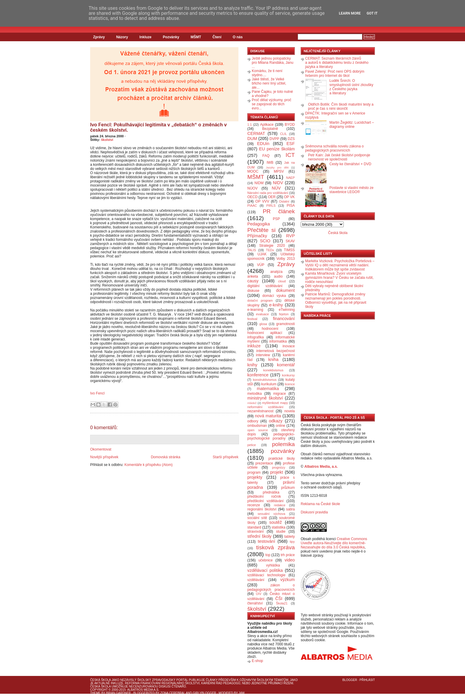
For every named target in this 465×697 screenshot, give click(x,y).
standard (254, 527)
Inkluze (145, 37)
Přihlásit (367, 680)
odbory (252, 421)
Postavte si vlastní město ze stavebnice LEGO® (351, 190)
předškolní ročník (264, 496)
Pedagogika (258, 224)
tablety (289, 536)
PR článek (279, 211)
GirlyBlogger (204, 693)
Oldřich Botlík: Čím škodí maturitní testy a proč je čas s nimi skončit (341, 106)
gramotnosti (285, 324)
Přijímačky (257, 235)
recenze (253, 505)
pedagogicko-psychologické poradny (271, 436)
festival (252, 319)
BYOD (290, 124)
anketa (252, 276)
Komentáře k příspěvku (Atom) (148, 465)
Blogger (350, 680)
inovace (289, 346)
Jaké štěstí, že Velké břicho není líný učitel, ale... (269, 83)
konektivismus (273, 370)
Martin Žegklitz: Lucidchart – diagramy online (351, 124)
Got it (372, 13)
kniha (273, 359)
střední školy (259, 536)
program (254, 472)
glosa (263, 324)
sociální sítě (257, 518)
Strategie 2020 (272, 246)
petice (251, 445)
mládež (252, 403)
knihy (252, 364)
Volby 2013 (285, 259)
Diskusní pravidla (314, 512)
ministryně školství (265, 398)
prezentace (264, 463)
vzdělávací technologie (266, 575)
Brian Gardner (118, 693)
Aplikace (266, 124)
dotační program (260, 300)
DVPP (274, 139)
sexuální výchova (271, 513)
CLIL (283, 134)
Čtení (216, 37)
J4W (242, 693)
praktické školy (281, 458)
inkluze (254, 345)
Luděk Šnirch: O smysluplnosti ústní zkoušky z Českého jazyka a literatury (351, 87)
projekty (254, 477)
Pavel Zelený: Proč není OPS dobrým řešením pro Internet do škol (334, 73)
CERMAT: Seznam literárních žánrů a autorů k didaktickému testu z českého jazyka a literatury (336, 62)
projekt (276, 472)
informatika (278, 341)
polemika (283, 444)
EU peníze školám (277, 149)
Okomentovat (100, 449)
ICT (290, 155)
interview (263, 355)
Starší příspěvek (225, 457)
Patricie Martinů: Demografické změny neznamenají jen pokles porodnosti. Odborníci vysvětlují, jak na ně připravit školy (335, 300)
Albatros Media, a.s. (321, 466)
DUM (252, 138)
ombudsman (257, 426)
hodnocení (270, 329)
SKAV (290, 241)
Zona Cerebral (172, 693)
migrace (279, 394)
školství (107, 139)
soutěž (275, 522)
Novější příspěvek (104, 457)
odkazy (276, 420)
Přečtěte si (261, 230)
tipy (292, 541)
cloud (282, 281)
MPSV (279, 171)
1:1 (249, 124)
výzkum (287, 579)
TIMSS (289, 250)
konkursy (288, 375)
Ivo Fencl (97, 393)
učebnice (265, 560)
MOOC (252, 171)
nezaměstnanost (260, 411)
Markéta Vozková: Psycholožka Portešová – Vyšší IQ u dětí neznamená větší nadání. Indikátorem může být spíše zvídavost (339, 265)
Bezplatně (270, 129)
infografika (255, 337)
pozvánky (283, 451)
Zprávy (99, 37)
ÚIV (258, 594)
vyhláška (273, 565)
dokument (285, 290)
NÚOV (252, 188)
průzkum (288, 488)
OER (272, 197)
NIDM (259, 183)
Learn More (350, 13)
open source (257, 430)
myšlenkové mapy (275, 403)
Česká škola (337, 233)
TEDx (270, 250)
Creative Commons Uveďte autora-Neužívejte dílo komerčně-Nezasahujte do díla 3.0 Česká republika (334, 543)
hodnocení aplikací (264, 333)
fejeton (284, 314)
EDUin (263, 143)
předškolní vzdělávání (265, 501)
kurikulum (268, 384)
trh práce (288, 555)
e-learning (255, 310)
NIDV (278, 182)
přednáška (271, 492)
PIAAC (252, 205)
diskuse (253, 291)
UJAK (262, 254)
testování (266, 541)
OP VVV (262, 201)
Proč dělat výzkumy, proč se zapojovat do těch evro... (271, 104)
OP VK (289, 197)
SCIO (265, 240)
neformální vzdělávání (265, 407)
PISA (291, 205)
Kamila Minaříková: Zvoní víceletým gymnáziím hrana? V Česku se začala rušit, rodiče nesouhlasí (339, 277)
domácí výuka (274, 296)
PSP (276, 219)
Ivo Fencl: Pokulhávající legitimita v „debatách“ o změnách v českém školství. (158, 127)
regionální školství (261, 509)
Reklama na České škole (320, 504)
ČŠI (278, 598)
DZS (291, 139)
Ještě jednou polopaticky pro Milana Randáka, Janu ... (272, 62)
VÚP (261, 265)
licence (290, 384)
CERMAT (256, 133)
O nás (238, 37)
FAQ (266, 156)
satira (290, 509)
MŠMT (196, 37)
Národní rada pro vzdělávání (267, 193)
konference (257, 375)
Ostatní (284, 201)
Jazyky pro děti (277, 167)
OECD (252, 197)
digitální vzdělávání (265, 286)
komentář (286, 364)
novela (289, 411)
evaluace (262, 314)
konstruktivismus (265, 379)
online (280, 426)
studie (281, 531)
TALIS (251, 250)
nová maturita (268, 415)
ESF (290, 143)
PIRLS (271, 205)
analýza (276, 272)
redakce (279, 505)
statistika (279, 527)
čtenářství (255, 603)
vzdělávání (255, 580)
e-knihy (276, 305)
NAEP (290, 177)
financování (284, 318)
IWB (270, 162)
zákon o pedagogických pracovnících (271, 587)
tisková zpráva (275, 547)
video (290, 560)
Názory (122, 37)
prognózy (278, 467)
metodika (254, 394)
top (267, 555)
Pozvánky (171, 37)
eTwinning (287, 310)
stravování (255, 531)
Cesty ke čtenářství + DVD (350, 164)
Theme (95, 693)
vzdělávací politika (265, 570)
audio (278, 276)
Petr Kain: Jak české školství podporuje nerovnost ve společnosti (339, 157)
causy (253, 281)
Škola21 (282, 603)
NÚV (276, 188)
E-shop (257, 661)
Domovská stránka (165, 457)
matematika (268, 388)
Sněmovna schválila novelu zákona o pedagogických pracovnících (334, 148)
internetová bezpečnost (275, 351)
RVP (290, 235)
